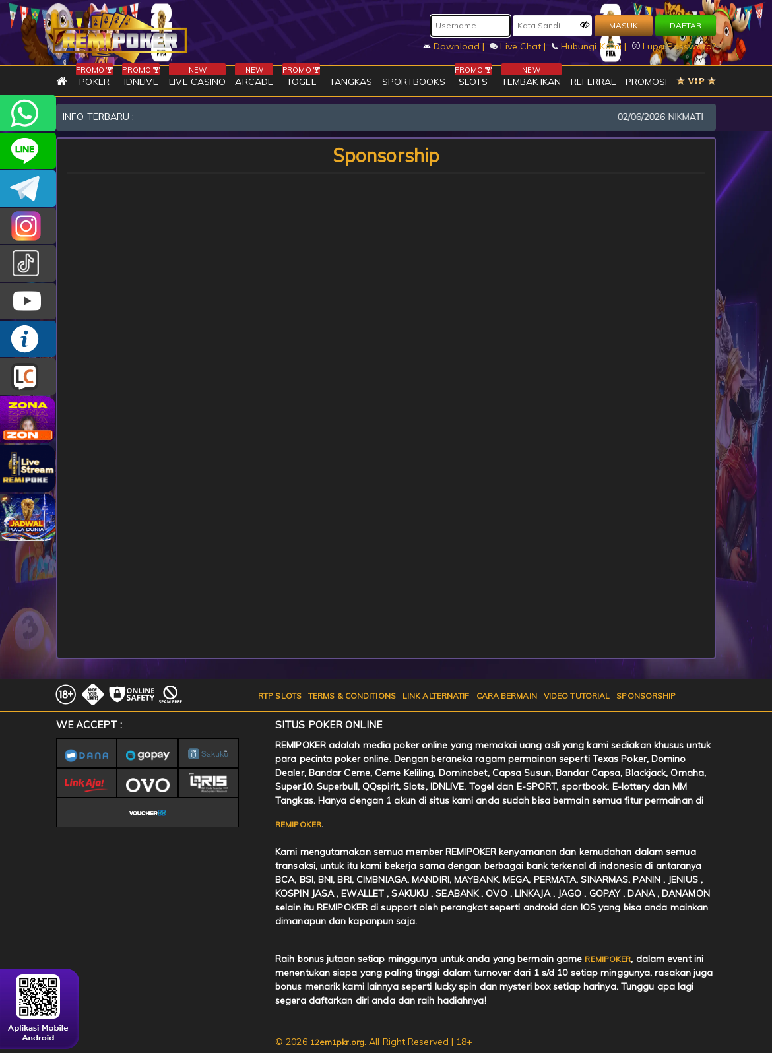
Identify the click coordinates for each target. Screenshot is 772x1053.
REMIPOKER (298, 824)
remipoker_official (28, 151)
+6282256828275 (28, 113)
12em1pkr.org (337, 1042)
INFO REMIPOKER (28, 339)
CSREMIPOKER (28, 226)
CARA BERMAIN (506, 696)
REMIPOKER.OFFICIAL (28, 301)
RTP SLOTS (280, 696)
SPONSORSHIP (646, 696)
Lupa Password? (674, 46)
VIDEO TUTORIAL (577, 696)
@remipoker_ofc (28, 263)
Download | (455, 46)
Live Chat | (519, 46)
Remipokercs (28, 188)
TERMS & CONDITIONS (352, 696)
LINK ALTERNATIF (436, 696)
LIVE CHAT (28, 376)
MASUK (623, 25)
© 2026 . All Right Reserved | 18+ (374, 1042)
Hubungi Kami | (590, 46)
